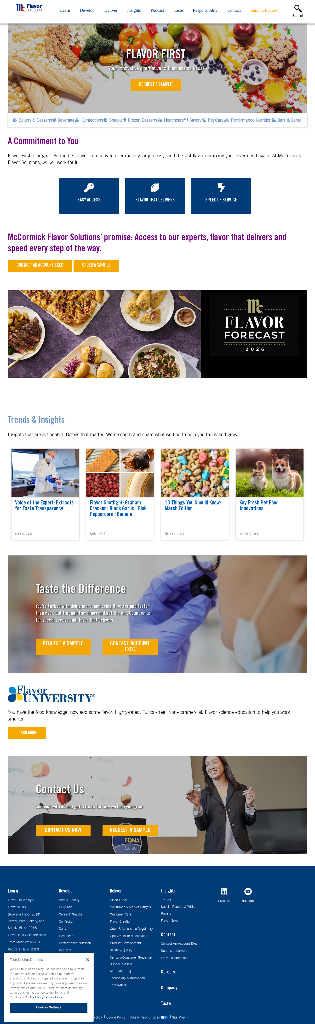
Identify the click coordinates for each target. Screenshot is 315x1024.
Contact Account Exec (130, 647)
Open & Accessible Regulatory (131, 929)
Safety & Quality (121, 950)
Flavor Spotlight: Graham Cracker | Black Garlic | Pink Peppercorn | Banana (118, 509)
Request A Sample (63, 644)
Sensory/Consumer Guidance (131, 957)
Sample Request (265, 10)
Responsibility (205, 10)
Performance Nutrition (75, 943)
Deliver (110, 10)
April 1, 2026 (97, 534)
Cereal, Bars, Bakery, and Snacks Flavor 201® (26, 925)
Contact (234, 10)
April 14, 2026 (23, 534)
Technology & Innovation (127, 978)
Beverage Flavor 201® (24, 914)
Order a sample (96, 265)
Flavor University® (21, 900)
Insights (134, 10)
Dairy (62, 929)
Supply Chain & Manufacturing (121, 968)
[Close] (87, 960)
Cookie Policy (116, 1017)
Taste (178, 10)
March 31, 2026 (174, 534)
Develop (87, 10)
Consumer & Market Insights (130, 907)
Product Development (125, 943)
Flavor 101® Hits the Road (27, 935)
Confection (66, 921)
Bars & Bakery (69, 900)
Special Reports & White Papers (178, 910)
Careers (168, 972)
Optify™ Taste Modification (129, 936)
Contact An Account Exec (179, 943)
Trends (166, 900)
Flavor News (169, 920)
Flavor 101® (17, 907)
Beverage (65, 907)
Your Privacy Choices (149, 1017)
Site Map (179, 1017)
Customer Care (121, 914)
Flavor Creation (121, 921)
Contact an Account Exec (40, 265)
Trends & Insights (36, 420)
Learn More (27, 733)
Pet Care (65, 950)
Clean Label (118, 900)
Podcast (157, 10)
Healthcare (66, 936)
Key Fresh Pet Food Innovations (259, 506)
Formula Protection (175, 958)
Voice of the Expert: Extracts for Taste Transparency (44, 506)
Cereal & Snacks (70, 914)
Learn (65, 10)
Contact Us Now (63, 831)
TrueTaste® (118, 985)
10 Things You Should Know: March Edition (193, 506)
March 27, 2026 (249, 534)
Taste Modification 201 (24, 942)
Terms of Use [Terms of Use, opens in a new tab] (53, 997)
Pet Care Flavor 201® (23, 949)
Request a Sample (155, 85)
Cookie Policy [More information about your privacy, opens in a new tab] (34, 997)
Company (169, 988)
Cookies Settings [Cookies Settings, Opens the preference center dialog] (48, 1007)
